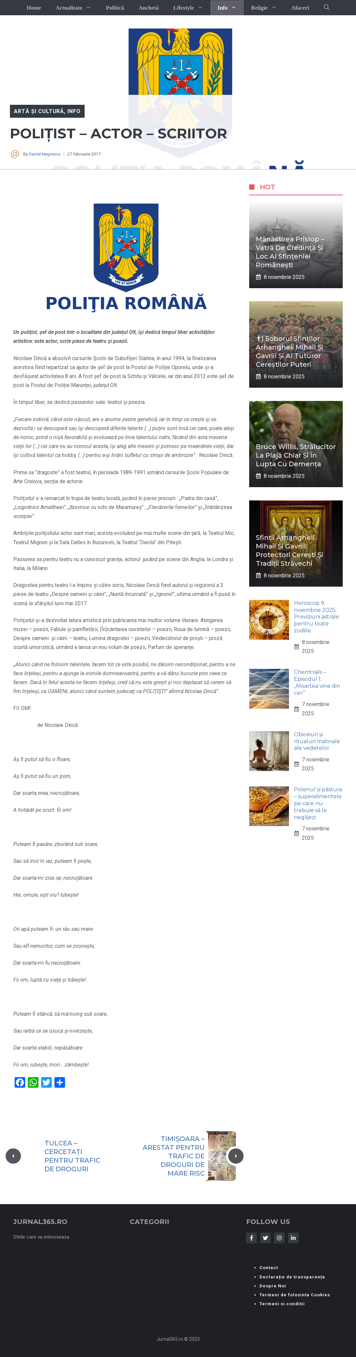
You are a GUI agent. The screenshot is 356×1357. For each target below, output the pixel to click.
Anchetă (149, 8)
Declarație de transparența (292, 1276)
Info (231, 7)
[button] (327, 7)
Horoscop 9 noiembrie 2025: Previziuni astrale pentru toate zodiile (316, 617)
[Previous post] (13, 1156)
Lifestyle (191, 7)
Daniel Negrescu (44, 154)
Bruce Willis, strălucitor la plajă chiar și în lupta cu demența (296, 455)
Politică (115, 8)
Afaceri (300, 8)
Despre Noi (272, 1285)
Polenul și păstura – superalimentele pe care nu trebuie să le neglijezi (318, 803)
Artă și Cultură (39, 111)
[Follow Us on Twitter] (265, 1238)
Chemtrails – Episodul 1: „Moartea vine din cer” (317, 682)
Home (34, 8)
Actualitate (77, 7)
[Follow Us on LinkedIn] (293, 1238)
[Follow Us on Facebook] (251, 1238)
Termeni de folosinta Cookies (294, 1294)
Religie (267, 7)
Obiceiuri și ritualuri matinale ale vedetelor (317, 741)
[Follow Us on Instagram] (279, 1238)
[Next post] (236, 1156)
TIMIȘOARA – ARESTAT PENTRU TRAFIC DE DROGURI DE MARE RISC (174, 1156)
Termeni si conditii (282, 1303)
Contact (268, 1267)
